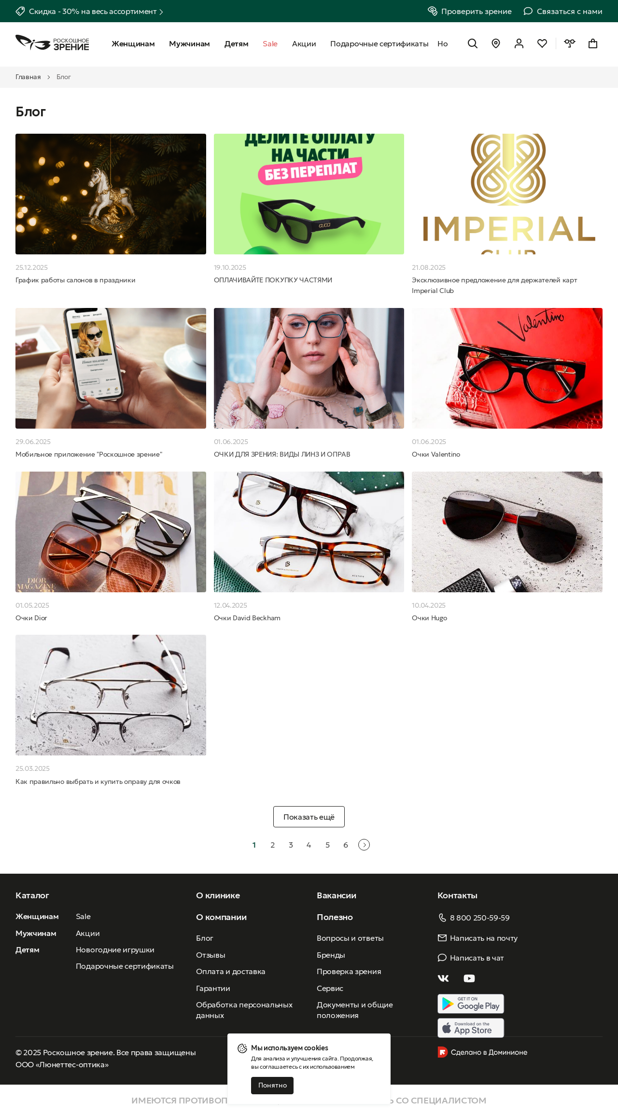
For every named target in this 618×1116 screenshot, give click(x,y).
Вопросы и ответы (350, 938)
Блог (204, 938)
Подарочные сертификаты (125, 966)
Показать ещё (309, 817)
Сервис (330, 988)
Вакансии (336, 895)
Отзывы (210, 955)
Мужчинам (35, 933)
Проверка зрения (349, 971)
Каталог (32, 895)
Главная (28, 76)
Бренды (331, 955)
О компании (221, 916)
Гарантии (213, 988)
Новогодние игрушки (115, 949)
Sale (83, 916)
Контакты (457, 895)
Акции (87, 933)
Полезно (335, 916)
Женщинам (36, 916)
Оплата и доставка (231, 971)
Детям (27, 949)
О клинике (217, 895)
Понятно (272, 1085)
